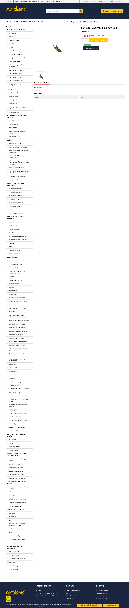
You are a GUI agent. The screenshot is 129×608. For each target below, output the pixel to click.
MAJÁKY (11, 121)
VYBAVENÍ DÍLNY (12, 257)
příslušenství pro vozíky (16, 492)
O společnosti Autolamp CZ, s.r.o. (46, 596)
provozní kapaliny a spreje (18, 236)
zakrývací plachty (15, 305)
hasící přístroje (14, 229)
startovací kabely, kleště (17, 324)
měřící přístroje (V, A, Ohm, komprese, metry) (18, 272)
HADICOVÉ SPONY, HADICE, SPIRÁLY (16, 435)
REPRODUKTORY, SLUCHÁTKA (18, 559)
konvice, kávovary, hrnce (17, 382)
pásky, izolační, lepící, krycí (18, 413)
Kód (82, 31)
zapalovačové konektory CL (18, 331)
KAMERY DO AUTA (14, 552)
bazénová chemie (15, 254)
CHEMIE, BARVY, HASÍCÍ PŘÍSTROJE (15, 217)
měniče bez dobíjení (16, 189)
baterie (11, 287)
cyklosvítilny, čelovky (16, 468)
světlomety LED (14, 93)
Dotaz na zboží (91, 48)
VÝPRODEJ (23, 2)
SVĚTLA (9, 89)
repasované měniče (16, 213)
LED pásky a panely (15, 81)
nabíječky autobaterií (16, 264)
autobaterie (13, 294)
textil (10, 576)
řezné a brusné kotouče (17, 298)
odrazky (12, 495)
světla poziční (13, 100)
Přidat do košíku (98, 40)
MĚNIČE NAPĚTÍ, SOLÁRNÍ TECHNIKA (15, 184)
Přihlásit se (107, 2)
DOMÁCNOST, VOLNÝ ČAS (16, 510)
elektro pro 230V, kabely (17, 427)
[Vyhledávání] (64, 11)
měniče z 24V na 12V (15, 196)
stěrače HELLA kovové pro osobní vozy (17, 156)
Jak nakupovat (71, 596)
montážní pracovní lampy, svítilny (17, 459)
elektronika (13, 517)
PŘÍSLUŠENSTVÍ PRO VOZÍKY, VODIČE (16, 482)
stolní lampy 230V (15, 464)
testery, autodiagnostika (17, 261)
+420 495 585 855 (102, 593)
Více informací (39, 606)
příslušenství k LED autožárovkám (15, 85)
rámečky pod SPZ (15, 506)
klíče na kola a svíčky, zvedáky (19, 320)
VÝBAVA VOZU (11, 312)
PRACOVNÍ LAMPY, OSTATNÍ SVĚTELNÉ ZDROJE (16, 454)
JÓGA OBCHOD (12, 562)
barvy (11, 247)
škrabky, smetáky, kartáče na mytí (18, 354)
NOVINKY (9, 2)
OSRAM (11, 37)
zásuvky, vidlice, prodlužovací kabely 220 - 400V (19, 524)
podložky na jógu (14, 566)
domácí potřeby (14, 536)
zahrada (12, 532)
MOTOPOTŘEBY (12, 543)
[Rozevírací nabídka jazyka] (85, 1)
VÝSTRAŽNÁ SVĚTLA (15, 137)
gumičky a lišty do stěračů (17, 176)
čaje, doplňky (13, 569)
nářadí (11, 277)
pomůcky (12, 573)
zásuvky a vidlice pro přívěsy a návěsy (19, 487)
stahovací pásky (14, 392)
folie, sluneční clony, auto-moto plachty (17, 360)
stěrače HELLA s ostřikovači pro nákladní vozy (19, 172)
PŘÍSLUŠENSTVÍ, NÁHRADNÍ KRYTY (17, 132)
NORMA (11, 443)
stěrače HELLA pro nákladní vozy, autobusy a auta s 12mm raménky (19, 162)
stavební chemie (14, 250)
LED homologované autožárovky (15, 66)
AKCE (16, 2)
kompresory (13, 375)
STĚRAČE (10, 140)
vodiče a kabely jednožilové (18, 499)
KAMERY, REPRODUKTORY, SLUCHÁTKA (15, 547)
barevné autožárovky (16, 54)
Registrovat (118, 2)
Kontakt (68, 593)
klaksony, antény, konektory (18, 328)
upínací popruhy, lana (16, 338)
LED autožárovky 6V (15, 77)
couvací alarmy (14, 385)
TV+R (10, 520)
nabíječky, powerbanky (17, 539)
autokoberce (13, 371)
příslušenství (13, 210)
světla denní (13, 103)
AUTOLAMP (12, 33)
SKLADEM (37, 90)
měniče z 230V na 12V (16, 203)
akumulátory (13, 291)
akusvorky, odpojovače (17, 424)
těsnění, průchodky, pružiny (18, 420)
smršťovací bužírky (15, 417)
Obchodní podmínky (73, 591)
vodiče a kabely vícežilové (18, 503)
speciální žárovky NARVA (17, 478)
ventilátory (12, 364)
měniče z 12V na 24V (15, 199)
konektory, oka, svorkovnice (18, 396)
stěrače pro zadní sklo (16, 168)
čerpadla (12, 378)
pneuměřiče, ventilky (16, 335)
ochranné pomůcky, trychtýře (18, 301)
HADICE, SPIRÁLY (14, 450)
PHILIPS (11, 44)
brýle (10, 529)
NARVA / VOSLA (14, 40)
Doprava (39, 591)
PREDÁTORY (13, 128)
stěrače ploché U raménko (18, 147)
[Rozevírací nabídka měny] (94, 1)
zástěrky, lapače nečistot (17, 345)
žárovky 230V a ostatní (16, 471)
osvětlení (12, 513)
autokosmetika (14, 222)
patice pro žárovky (15, 431)
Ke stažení (50, 2)
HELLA (11, 47)
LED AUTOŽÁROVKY (13, 61)
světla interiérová (14, 112)
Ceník (58, 2)
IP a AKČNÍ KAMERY (15, 555)
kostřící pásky (13, 410)
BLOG (43, 2)
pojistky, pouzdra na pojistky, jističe (18, 400)
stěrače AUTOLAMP (15, 144)
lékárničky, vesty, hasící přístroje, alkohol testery (17, 316)
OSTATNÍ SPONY (14, 447)
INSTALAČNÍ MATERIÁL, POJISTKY (18, 389)
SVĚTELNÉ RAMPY (14, 124)
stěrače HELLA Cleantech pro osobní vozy (18, 151)
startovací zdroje (14, 268)
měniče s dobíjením (15, 192)
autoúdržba (13, 225)
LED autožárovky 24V (16, 74)
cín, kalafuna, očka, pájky (17, 308)
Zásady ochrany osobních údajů (46, 593)
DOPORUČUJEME (34, 2)
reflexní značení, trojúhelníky (18, 342)
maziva (11, 233)
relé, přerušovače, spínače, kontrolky (18, 405)
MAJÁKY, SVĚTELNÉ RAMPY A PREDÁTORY (16, 116)
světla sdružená (14, 96)
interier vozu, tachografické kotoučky (18, 349)
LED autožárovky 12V (15, 70)
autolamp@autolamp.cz (104, 596)
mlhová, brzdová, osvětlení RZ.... (18, 108)
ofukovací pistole (14, 284)
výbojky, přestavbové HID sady (19, 58)
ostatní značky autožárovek (18, 51)
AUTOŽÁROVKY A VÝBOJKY (16, 30)
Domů (8, 26)
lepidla (11, 243)
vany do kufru (13, 368)
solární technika (14, 206)
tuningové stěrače (15, 180)
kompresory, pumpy (15, 280)
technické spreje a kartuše (18, 240)
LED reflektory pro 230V (16, 475)
